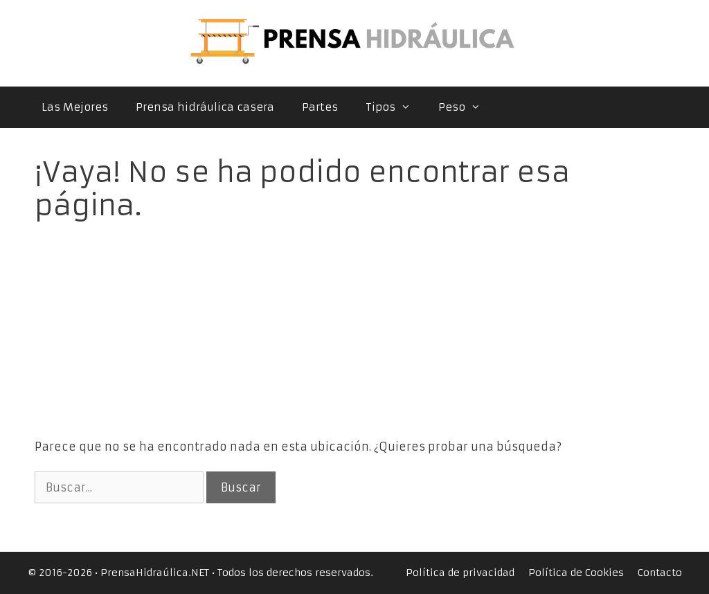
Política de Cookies (576, 572)
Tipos (395, 107)
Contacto (660, 572)
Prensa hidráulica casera (205, 107)
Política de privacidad (460, 572)
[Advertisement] (355, 319)
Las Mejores (75, 107)
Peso (466, 107)
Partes (320, 107)
